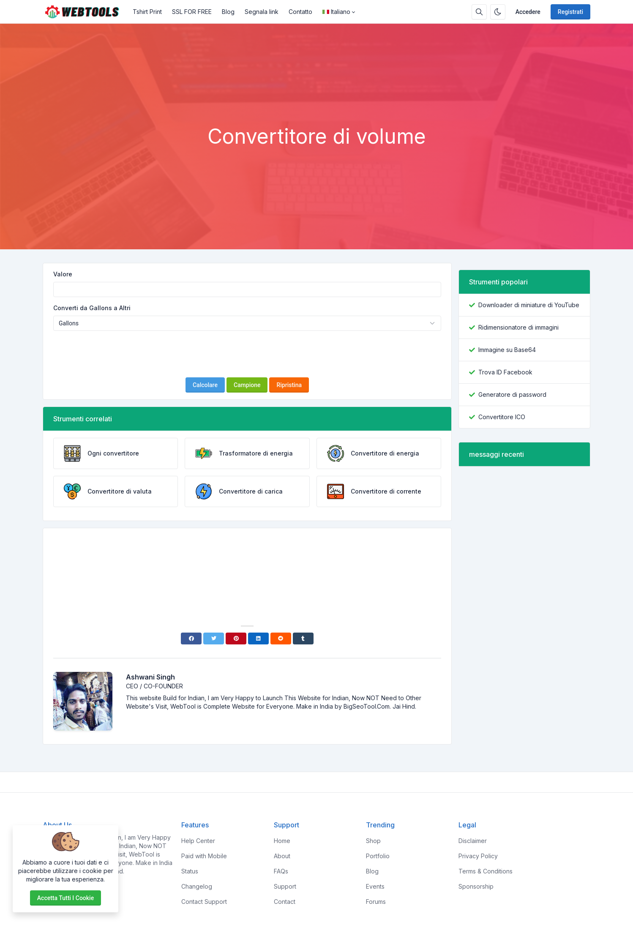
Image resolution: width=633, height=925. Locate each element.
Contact (284, 901)
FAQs (281, 871)
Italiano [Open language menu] (336, 11)
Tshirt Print (147, 11)
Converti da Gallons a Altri (92, 307)
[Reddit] (280, 638)
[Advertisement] (316, 101)
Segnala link (261, 11)
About (282, 856)
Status (189, 871)
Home (282, 840)
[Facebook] (191, 638)
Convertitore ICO (501, 416)
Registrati (570, 11)
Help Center (198, 840)
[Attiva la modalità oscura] (497, 11)
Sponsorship (476, 886)
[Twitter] (213, 638)
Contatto (300, 11)
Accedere (528, 11)
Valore (62, 274)
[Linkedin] (258, 638)
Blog (228, 11)
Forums (376, 901)
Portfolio (378, 856)
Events (375, 886)
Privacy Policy (478, 856)
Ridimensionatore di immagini (518, 327)
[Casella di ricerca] (479, 11)
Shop (373, 840)
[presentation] (247, 354)
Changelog (196, 886)
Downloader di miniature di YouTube (528, 304)
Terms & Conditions (485, 871)
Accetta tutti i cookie (65, 898)
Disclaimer (472, 840)
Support (285, 886)
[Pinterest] (236, 638)
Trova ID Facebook (505, 372)
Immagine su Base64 (507, 349)
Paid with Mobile (204, 856)
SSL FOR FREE (192, 11)
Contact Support (204, 901)
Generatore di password (512, 394)
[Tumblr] (303, 638)
